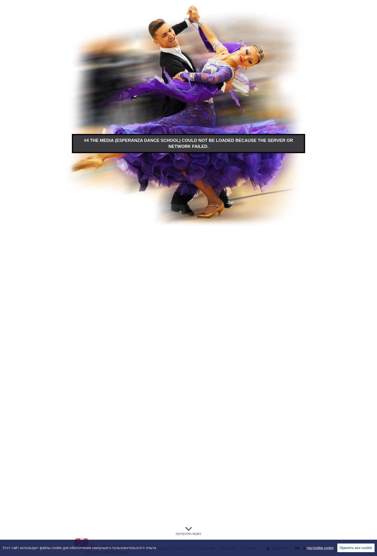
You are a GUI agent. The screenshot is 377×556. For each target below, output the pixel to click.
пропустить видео (188, 534)
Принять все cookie (356, 548)
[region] (188, 548)
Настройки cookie (320, 548)
